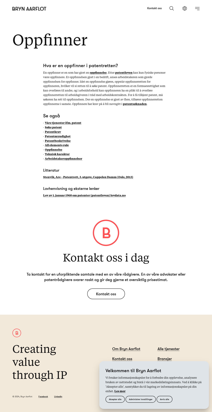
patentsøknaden (135, 104)
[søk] (171, 8)
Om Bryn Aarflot (126, 348)
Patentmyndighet (58, 136)
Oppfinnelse (53, 149)
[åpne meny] (197, 8)
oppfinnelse (98, 72)
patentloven (124, 72)
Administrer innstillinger (140, 399)
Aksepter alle (115, 399)
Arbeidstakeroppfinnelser (63, 158)
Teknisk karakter (57, 154)
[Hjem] (29, 9)
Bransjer (165, 358)
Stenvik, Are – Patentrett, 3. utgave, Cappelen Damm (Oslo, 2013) (88, 177)
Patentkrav (53, 132)
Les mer (120, 391)
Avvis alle (164, 399)
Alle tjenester (169, 348)
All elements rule (57, 145)
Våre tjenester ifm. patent (63, 123)
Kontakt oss (154, 8)
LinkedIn (58, 396)
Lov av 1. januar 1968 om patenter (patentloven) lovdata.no (84, 195)
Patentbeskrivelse (58, 141)
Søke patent (53, 127)
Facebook (43, 396)
